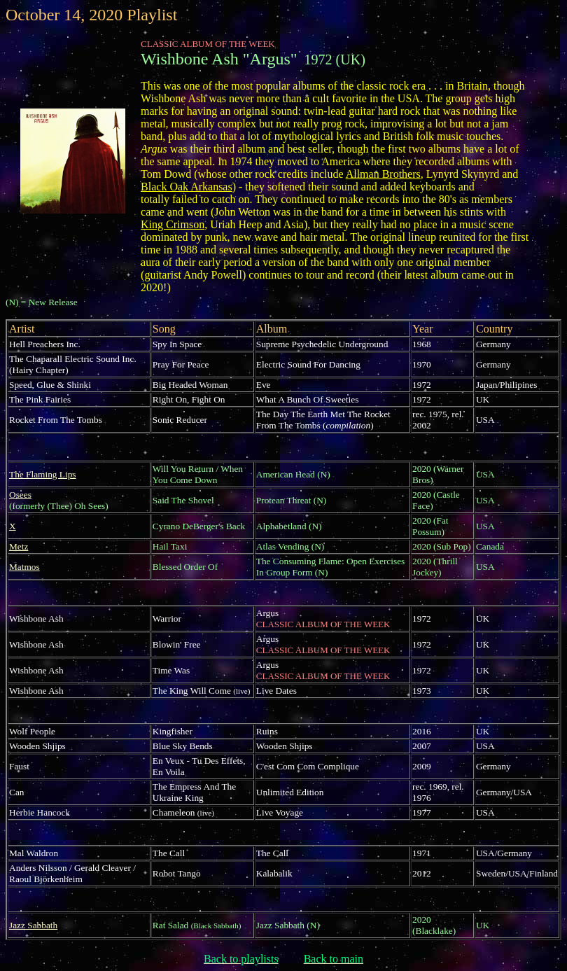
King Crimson (172, 224)
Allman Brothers (383, 174)
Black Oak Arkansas (186, 187)
